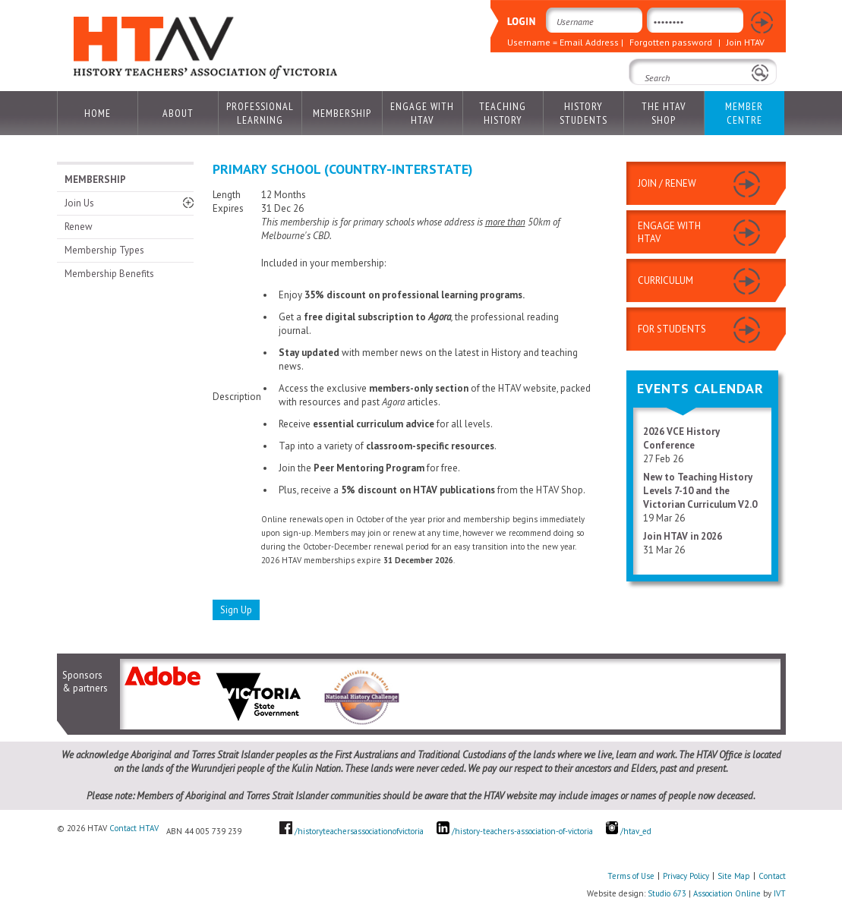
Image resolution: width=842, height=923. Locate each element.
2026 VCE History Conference (681, 438)
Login (761, 23)
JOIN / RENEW (667, 183)
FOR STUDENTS (672, 329)
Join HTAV (746, 42)
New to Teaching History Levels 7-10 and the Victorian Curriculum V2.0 (700, 491)
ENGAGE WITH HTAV (669, 232)
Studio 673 (667, 893)
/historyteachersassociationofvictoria (359, 831)
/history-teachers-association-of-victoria (522, 831)
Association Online (727, 893)
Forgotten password (670, 42)
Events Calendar (700, 388)
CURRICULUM (665, 280)
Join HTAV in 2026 (682, 536)
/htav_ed (628, 831)
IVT (780, 893)
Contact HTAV (134, 828)
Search (648, 99)
